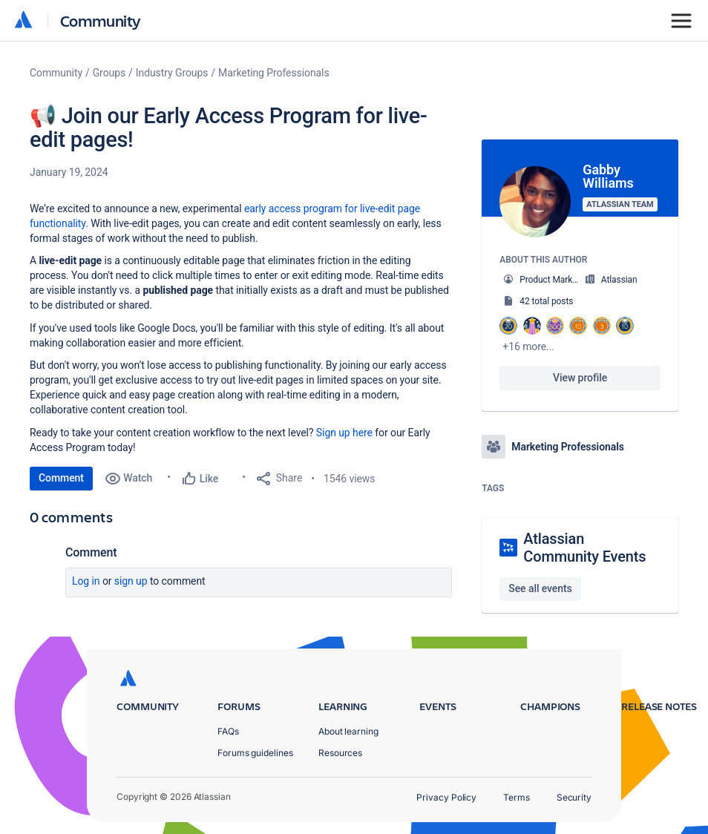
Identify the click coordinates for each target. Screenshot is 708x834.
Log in (86, 581)
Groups (109, 73)
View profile (580, 378)
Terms (516, 797)
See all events (539, 588)
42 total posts (546, 301)
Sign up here (344, 433)
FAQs (228, 731)
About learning (348, 731)
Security (574, 797)
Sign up (131, 581)
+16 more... (528, 346)
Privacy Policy (446, 797)
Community (100, 20)
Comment (61, 478)
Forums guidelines (255, 752)
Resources (340, 752)
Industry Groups (172, 73)
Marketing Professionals (273, 73)
